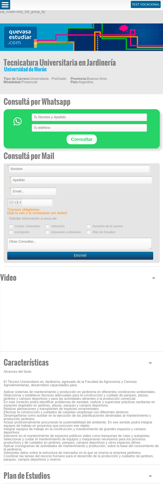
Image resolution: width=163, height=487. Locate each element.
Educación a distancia (66, 232)
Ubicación (57, 226)
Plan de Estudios (103, 232)
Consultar (82, 139)
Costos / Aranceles (27, 226)
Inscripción (22, 232)
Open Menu (5, 5)
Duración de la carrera (107, 226)
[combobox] (14, 202)
